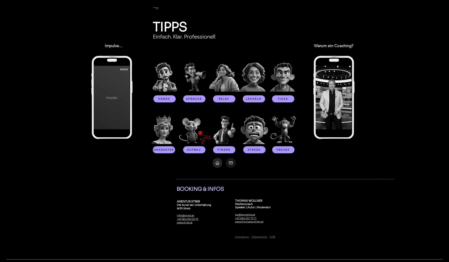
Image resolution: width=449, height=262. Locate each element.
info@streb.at (185, 215)
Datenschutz (259, 237)
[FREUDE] (283, 149)
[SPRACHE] (194, 98)
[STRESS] (254, 149)
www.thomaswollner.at (249, 221)
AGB (272, 237)
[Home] (217, 163)
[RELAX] (224, 98)
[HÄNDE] (164, 98)
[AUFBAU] (194, 149)
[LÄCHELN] (254, 98)
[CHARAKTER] (164, 149)
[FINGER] (224, 149)
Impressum (242, 237)
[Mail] (231, 163)
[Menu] (156, 8)
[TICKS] (283, 98)
